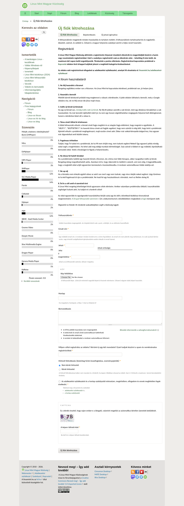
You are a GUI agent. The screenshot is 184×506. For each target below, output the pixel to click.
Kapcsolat (47, 476)
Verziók (28, 84)
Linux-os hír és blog (36, 118)
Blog (77, 13)
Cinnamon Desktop (103, 471)
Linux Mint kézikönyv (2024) (37, 75)
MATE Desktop (101, 474)
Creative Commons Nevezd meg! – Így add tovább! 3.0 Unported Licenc (73, 481)
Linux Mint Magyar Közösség (46, 3)
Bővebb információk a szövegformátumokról (138, 330)
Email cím (64, 229)
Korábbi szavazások (31, 281)
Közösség (109, 13)
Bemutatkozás (65, 308)
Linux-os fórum (34, 115)
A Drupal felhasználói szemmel (85, 199)
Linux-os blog (34, 122)
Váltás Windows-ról (33, 65)
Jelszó (62, 245)
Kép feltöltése (67, 273)
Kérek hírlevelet (68, 369)
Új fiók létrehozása (69, 34)
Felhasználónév (66, 215)
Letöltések (92, 13)
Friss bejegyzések (33, 106)
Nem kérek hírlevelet (70, 365)
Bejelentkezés (89, 34)
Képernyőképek (32, 68)
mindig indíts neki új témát (87, 110)
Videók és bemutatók (34, 87)
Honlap (62, 293)
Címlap (25, 21)
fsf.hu (40, 479)
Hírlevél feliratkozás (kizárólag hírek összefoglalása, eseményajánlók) (90, 361)
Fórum (63, 13)
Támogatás (128, 13)
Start (36, 13)
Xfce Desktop (101, 477)
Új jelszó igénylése (109, 34)
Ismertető (29, 71)
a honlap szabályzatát (72, 393)
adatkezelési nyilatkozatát (74, 390)
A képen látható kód (70, 427)
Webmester (27, 473)
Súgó (49, 13)
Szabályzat (36, 476)
